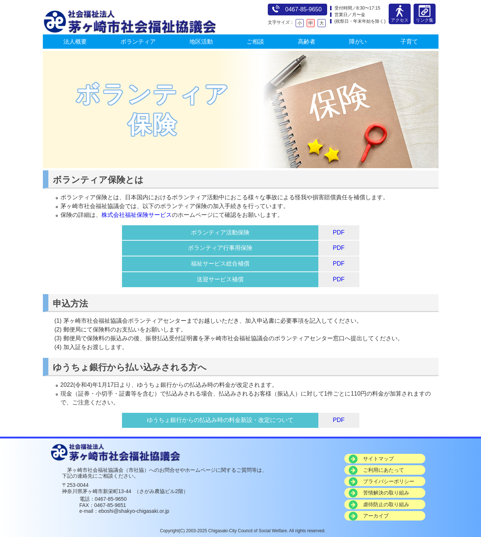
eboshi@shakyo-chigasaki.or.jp (134, 511)
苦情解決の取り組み (386, 493)
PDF (339, 232)
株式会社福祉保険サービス (136, 215)
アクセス (399, 18)
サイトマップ (378, 459)
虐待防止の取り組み (386, 504)
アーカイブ (376, 516)
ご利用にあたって (383, 470)
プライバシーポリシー (388, 481)
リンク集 (424, 18)
